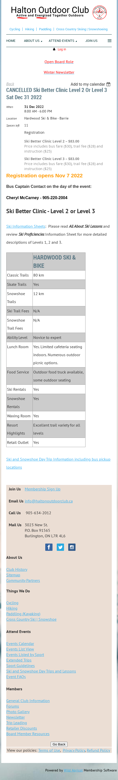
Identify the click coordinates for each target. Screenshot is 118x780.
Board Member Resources (28, 733)
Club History (16, 569)
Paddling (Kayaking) (23, 613)
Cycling (15, 29)
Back (10, 83)
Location (11, 118)
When (9, 107)
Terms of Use (49, 750)
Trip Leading (16, 722)
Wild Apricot (73, 770)
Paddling (45, 29)
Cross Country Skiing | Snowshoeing (82, 29)
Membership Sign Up (42, 488)
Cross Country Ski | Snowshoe (31, 619)
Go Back (58, 744)
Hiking (29, 29)
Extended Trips (19, 660)
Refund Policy (98, 750)
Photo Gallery (18, 711)
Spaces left (13, 125)
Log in (62, 49)
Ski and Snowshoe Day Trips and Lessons (41, 671)
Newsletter (15, 717)
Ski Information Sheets (25, 226)
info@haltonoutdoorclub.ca (49, 500)
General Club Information (28, 700)
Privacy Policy (74, 750)
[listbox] (91, 84)
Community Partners (23, 580)
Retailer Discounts (21, 728)
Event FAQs (16, 676)
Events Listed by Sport (25, 654)
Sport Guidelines (20, 665)
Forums (12, 706)
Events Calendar (20, 643)
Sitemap (13, 574)
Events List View (20, 649)
